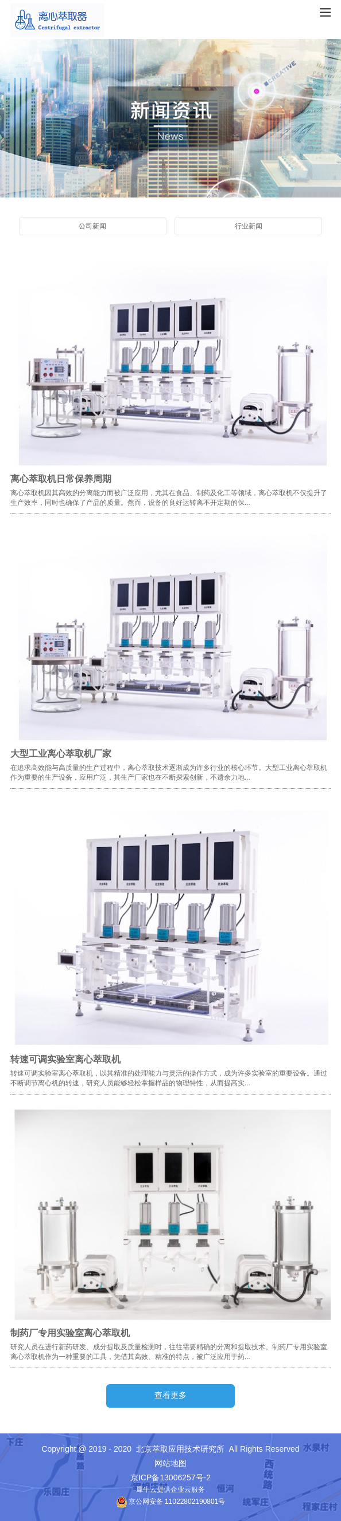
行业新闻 (248, 226)
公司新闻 (92, 226)
